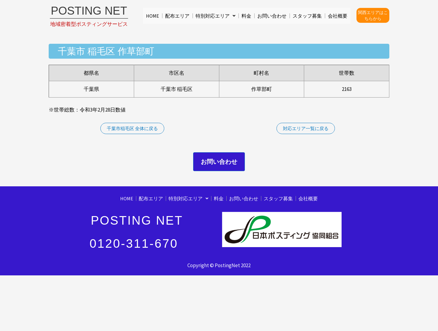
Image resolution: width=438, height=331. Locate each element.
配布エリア (177, 16)
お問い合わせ (272, 16)
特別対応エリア (215, 16)
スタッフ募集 (307, 16)
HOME (152, 16)
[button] (215, 16)
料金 (246, 16)
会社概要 (337, 16)
